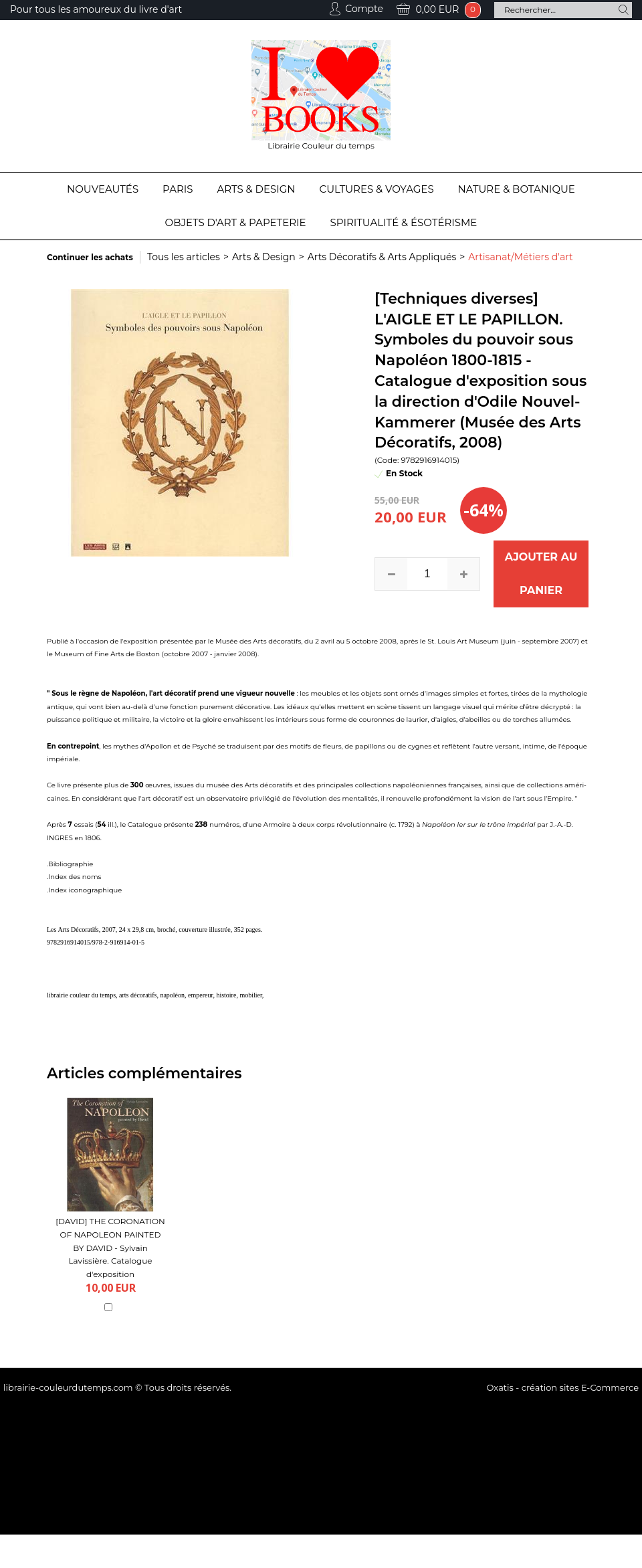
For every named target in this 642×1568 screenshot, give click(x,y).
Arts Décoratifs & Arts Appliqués (382, 257)
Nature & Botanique (516, 189)
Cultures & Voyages (377, 189)
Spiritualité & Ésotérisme (403, 222)
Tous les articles (183, 257)
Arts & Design (256, 189)
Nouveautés (102, 189)
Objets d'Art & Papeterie (235, 222)
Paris (178, 189)
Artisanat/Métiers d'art (520, 257)
